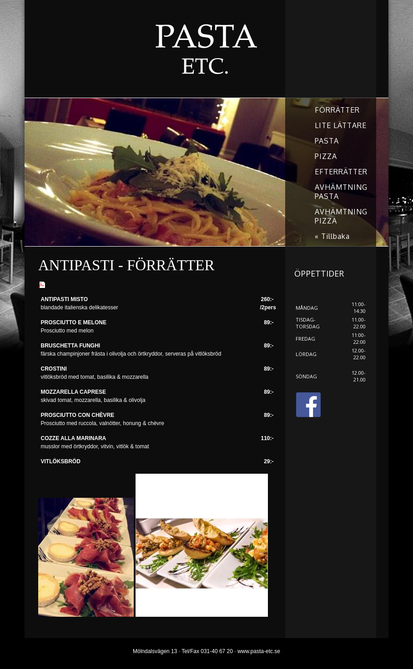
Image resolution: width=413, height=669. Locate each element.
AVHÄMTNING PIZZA (341, 216)
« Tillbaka (332, 236)
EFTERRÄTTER (341, 171)
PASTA (327, 140)
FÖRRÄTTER (337, 109)
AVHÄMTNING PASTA (341, 192)
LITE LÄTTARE (341, 125)
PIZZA (326, 156)
